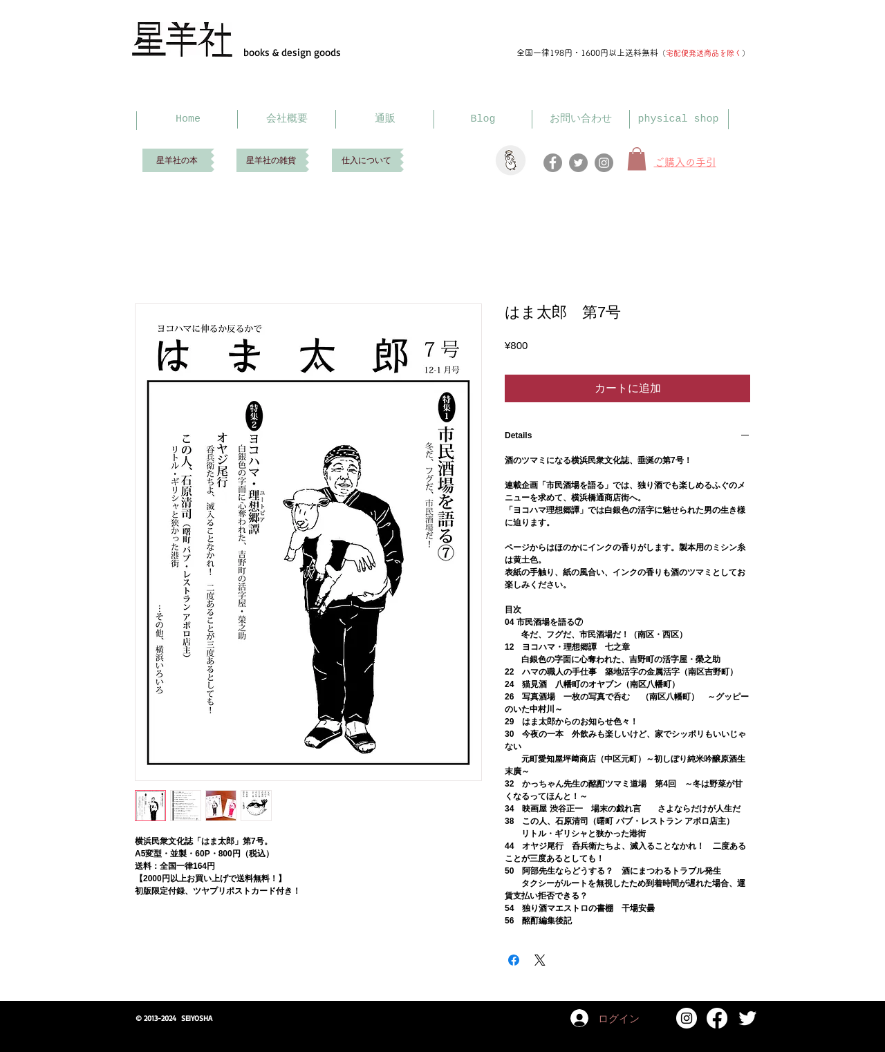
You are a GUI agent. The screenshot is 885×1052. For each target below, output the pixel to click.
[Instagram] (604, 162)
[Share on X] (540, 960)
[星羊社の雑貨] (271, 160)
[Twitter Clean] (747, 1018)
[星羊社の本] (176, 160)
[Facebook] (552, 162)
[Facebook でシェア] (513, 960)
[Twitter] (578, 162)
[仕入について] (366, 160)
